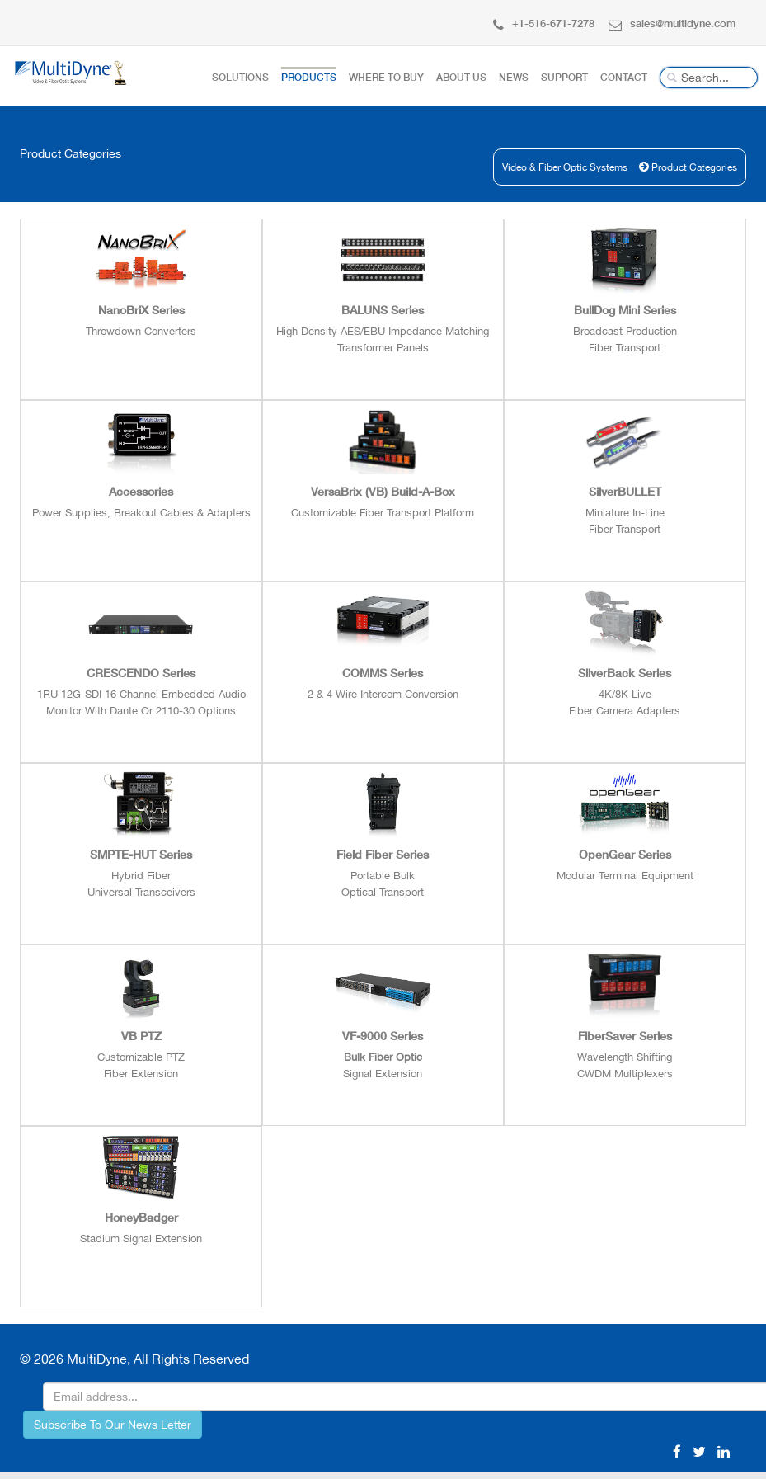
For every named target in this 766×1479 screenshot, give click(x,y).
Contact (623, 77)
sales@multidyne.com (672, 23)
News (514, 77)
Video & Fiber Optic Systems (577, 167)
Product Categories (698, 167)
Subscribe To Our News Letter (112, 1424)
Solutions (240, 77)
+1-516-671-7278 (543, 23)
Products (308, 77)
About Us (461, 77)
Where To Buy (386, 77)
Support (564, 77)
